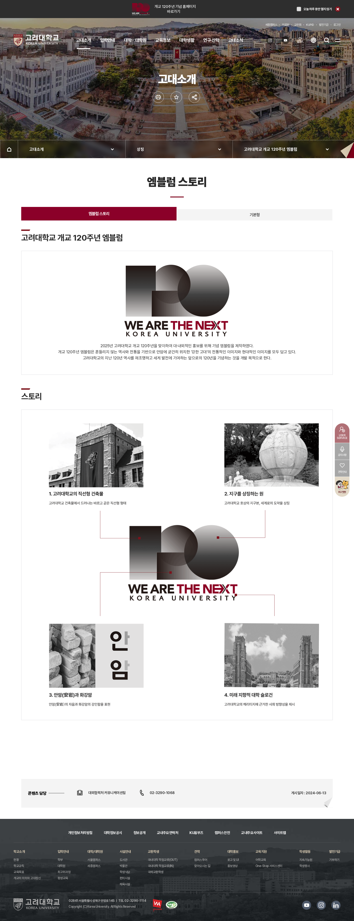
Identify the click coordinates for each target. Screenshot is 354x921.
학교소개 (19, 852)
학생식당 (125, 872)
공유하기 (194, 97)
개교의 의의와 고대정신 (27, 878)
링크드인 (335, 905)
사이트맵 (280, 833)
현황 (16, 860)
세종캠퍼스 (271, 24)
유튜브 (306, 905)
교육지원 (261, 852)
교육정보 (162, 40)
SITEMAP (337, 40)
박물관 (124, 866)
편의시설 (125, 878)
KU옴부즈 (196, 833)
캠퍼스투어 (200, 860)
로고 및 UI (233, 860)
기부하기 (334, 860)
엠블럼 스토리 (98, 213)
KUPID (310, 24)
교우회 (297, 24)
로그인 (337, 24)
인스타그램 (321, 905)
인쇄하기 (158, 97)
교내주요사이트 (252, 833)
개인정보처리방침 (80, 833)
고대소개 (83, 40)
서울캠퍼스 (93, 860)
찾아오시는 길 (202, 866)
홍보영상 (232, 866)
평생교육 (63, 878)
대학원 (61, 866)
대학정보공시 (113, 833)
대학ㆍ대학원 (135, 40)
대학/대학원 (95, 852)
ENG (313, 40)
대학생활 (186, 40)
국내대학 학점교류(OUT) (162, 860)
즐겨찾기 (176, 97)
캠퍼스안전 (222, 833)
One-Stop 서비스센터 (269, 866)
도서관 (124, 860)
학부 (60, 860)
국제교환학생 (155, 872)
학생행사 (304, 866)
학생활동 (305, 852)
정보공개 (139, 833)
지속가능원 (305, 860)
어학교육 (261, 860)
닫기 (337, 9)
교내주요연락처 (167, 833)
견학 (197, 852)
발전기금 (323, 24)
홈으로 (9, 149)
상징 (140, 149)
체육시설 (125, 884)
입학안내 (107, 40)
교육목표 (19, 872)
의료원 (285, 24)
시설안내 (125, 852)
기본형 (255, 214)
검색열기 (326, 40)
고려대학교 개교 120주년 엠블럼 (270, 149)
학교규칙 (19, 866)
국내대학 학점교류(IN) (161, 866)
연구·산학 (211, 40)
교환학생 (153, 852)
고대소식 (235, 40)
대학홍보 (233, 852)
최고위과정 (64, 872)
